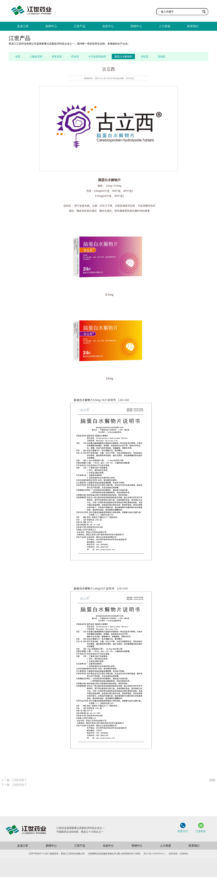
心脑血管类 (36, 56)
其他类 (161, 56)
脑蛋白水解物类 (123, 56)
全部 (17, 56)
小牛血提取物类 (97, 56)
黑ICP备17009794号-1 (154, 853)
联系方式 (183, 831)
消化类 (144, 56)
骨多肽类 (57, 56)
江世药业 (201, 831)
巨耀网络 (184, 853)
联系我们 (193, 26)
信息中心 (108, 26)
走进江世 (23, 26)
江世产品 (79, 26)
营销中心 (136, 26)
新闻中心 (51, 26)
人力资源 (164, 26)
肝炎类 (75, 56)
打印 (212, 780)
